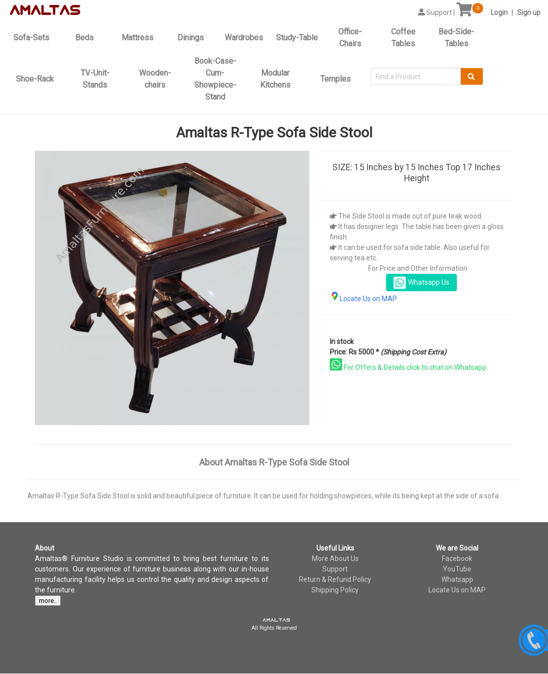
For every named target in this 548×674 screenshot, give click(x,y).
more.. (48, 600)
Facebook (457, 558)
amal (31, 10)
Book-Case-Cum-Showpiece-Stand (215, 79)
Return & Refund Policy (335, 579)
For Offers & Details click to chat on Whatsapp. (409, 367)
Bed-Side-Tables (456, 37)
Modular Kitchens (275, 79)
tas (65, 10)
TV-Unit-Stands (95, 79)
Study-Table (297, 37)
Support (335, 569)
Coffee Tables (403, 37)
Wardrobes (244, 37)
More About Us (335, 558)
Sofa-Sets (31, 37)
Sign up (529, 12)
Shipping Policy (335, 590)
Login (499, 12)
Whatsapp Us (422, 283)
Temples (335, 79)
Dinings (190, 37)
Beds (84, 37)
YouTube (457, 569)
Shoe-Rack (35, 79)
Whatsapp (457, 579)
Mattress (137, 37)
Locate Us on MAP (363, 299)
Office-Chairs (350, 37)
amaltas (276, 620)
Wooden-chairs (155, 79)
